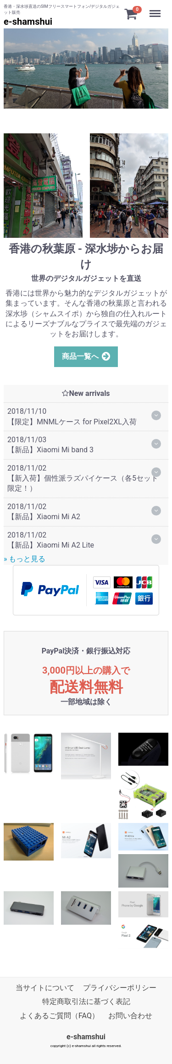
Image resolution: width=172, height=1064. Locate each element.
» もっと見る (24, 558)
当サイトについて (45, 987)
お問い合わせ (130, 1015)
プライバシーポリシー (119, 987)
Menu (156, 9)
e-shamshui (28, 21)
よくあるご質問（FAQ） (59, 1015)
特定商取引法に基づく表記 (86, 1001)
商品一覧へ (86, 356)
